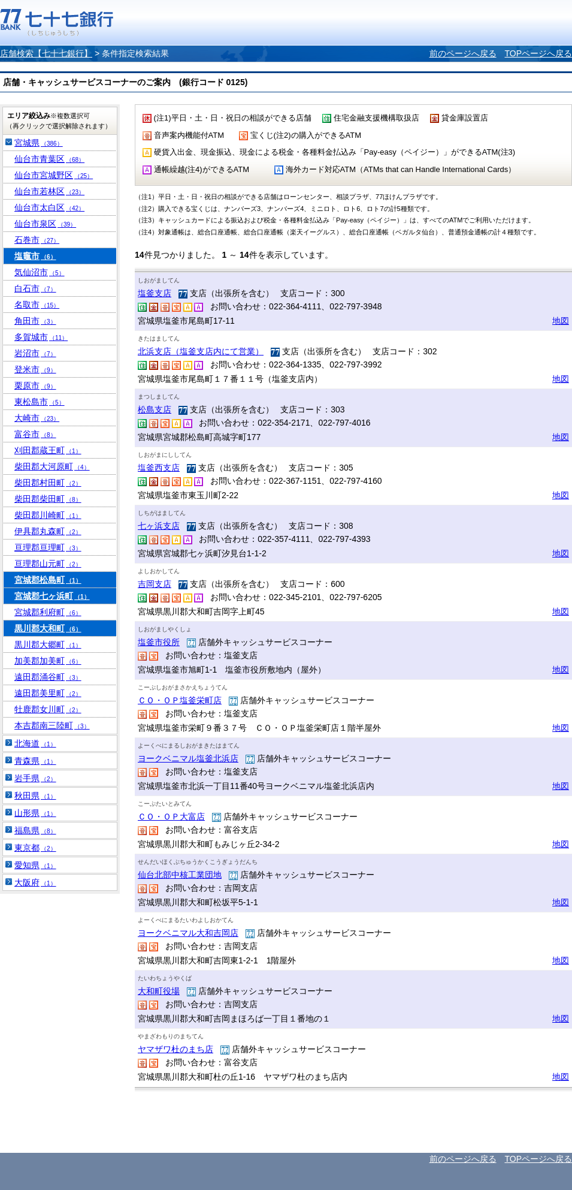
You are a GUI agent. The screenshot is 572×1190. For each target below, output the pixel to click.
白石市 (35, 288)
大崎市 (36, 418)
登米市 (35, 369)
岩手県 (35, 778)
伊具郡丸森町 (47, 531)
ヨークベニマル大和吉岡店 (188, 933)
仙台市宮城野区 (53, 175)
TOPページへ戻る (538, 53)
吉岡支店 (154, 584)
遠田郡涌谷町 (47, 677)
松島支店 (154, 409)
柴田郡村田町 (47, 482)
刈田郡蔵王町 (47, 450)
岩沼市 (35, 353)
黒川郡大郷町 (47, 644)
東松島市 (39, 401)
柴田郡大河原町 (52, 466)
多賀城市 (41, 337)
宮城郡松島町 (47, 580)
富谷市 (35, 434)
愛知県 (35, 865)
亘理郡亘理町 (47, 547)
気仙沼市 (39, 272)
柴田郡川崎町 (47, 515)
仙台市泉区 (45, 223)
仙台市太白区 (49, 207)
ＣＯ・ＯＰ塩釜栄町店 (180, 700)
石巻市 (36, 240)
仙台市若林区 (49, 191)
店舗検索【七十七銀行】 (46, 53)
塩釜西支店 (159, 467)
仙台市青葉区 (49, 159)
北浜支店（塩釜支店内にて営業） (201, 351)
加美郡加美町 (47, 660)
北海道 (35, 743)
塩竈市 (35, 256)
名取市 (36, 304)
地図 (560, 321)
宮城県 (38, 142)
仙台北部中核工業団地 (180, 874)
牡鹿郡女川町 (47, 709)
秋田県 (35, 795)
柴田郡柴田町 (47, 499)
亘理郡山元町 (47, 563)
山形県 (35, 813)
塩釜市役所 (159, 642)
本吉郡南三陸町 (52, 725)
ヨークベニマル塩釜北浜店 (188, 758)
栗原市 (35, 385)
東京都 (35, 847)
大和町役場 (159, 991)
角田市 (35, 321)
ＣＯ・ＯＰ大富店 (171, 816)
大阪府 (35, 882)
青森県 (35, 761)
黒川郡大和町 (47, 628)
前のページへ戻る (463, 53)
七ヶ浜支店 (159, 526)
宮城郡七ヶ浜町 (52, 596)
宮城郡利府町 (47, 612)
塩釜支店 (154, 293)
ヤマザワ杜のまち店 (175, 1049)
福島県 (35, 830)
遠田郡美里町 (47, 693)
